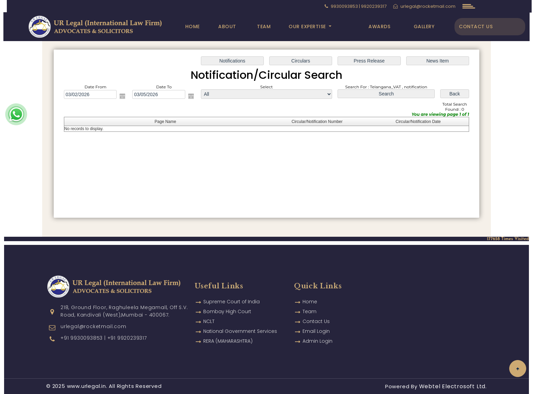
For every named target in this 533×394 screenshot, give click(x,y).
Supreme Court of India (231, 291)
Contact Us (476, 26)
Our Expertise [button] (308, 26)
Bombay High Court (227, 301)
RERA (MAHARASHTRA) (228, 331)
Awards (379, 26)
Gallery (424, 26)
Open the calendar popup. (122, 96)
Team (264, 26)
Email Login (316, 321)
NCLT (208, 311)
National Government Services (240, 321)
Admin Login (317, 331)
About (227, 26)
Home (192, 26)
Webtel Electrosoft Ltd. (453, 386)
